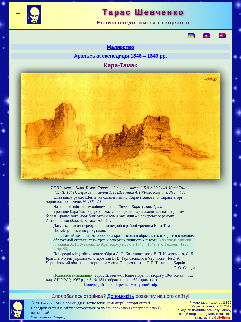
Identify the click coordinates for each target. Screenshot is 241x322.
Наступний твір (144, 284)
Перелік (121, 284)
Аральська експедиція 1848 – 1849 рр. (120, 56)
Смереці (58, 317)
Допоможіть (120, 296)
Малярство (120, 47)
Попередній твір (98, 284)
